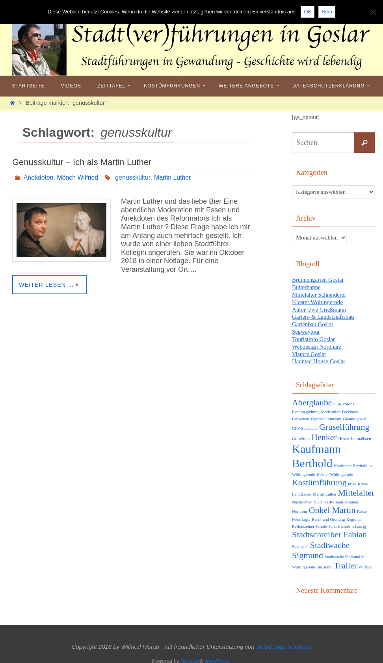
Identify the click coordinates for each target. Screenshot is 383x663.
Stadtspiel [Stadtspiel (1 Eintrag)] (300, 542)
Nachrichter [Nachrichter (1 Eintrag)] (302, 498)
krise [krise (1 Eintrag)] (352, 480)
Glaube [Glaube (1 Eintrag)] (349, 415)
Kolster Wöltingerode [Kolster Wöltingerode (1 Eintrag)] (334, 470)
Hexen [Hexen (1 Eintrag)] (343, 435)
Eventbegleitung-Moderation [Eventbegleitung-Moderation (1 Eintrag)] (316, 408)
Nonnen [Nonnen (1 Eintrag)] (351, 498)
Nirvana (189, 657)
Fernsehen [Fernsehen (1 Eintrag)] (300, 415)
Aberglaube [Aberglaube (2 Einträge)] (312, 398)
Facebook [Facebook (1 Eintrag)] (350, 408)
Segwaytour (306, 329)
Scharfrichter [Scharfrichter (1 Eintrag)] (339, 523)
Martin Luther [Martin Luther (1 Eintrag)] (325, 490)
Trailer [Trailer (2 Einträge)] (345, 561)
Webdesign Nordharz (317, 343)
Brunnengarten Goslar (318, 280)
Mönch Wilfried (78, 177)
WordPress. (218, 657)
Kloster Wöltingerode (317, 301)
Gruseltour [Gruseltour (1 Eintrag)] (301, 435)
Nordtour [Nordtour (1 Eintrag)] (299, 507)
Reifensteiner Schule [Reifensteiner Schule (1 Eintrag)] (309, 523)
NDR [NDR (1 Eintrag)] (317, 498)
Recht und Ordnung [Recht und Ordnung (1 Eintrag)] (328, 516)
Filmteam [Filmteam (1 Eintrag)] (333, 415)
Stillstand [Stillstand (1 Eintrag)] (324, 563)
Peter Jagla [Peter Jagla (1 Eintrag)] (301, 516)
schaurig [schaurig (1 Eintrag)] (359, 523)
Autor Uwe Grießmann (319, 308)
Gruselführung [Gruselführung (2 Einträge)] (344, 423)
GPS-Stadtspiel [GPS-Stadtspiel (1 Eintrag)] (305, 424)
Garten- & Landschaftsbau (323, 315)
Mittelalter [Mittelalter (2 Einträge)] (356, 489)
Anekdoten (39, 177)
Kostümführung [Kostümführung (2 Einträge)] (319, 478)
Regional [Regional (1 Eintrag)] (353, 516)
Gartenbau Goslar (313, 322)
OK (307, 12)
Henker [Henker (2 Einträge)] (324, 433)
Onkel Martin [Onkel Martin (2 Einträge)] (332, 506)
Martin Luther (173, 177)
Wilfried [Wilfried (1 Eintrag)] (366, 563)
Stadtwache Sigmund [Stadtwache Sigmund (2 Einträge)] (321, 546)
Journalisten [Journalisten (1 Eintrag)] (361, 435)
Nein (327, 12)
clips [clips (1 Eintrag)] (337, 400)
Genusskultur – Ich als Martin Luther (81, 162)
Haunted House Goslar (319, 358)
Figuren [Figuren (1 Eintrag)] (317, 415)
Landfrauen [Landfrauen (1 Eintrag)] (301, 490)
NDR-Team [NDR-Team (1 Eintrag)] (333, 498)
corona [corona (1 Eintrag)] (348, 400)
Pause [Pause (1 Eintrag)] (362, 507)
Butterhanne (306, 287)
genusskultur (133, 177)
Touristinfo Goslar (313, 336)
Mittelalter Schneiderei (319, 294)
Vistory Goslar (309, 350)
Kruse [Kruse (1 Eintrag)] (363, 480)
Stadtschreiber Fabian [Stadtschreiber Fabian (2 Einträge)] (329, 531)
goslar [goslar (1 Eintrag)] (362, 415)
